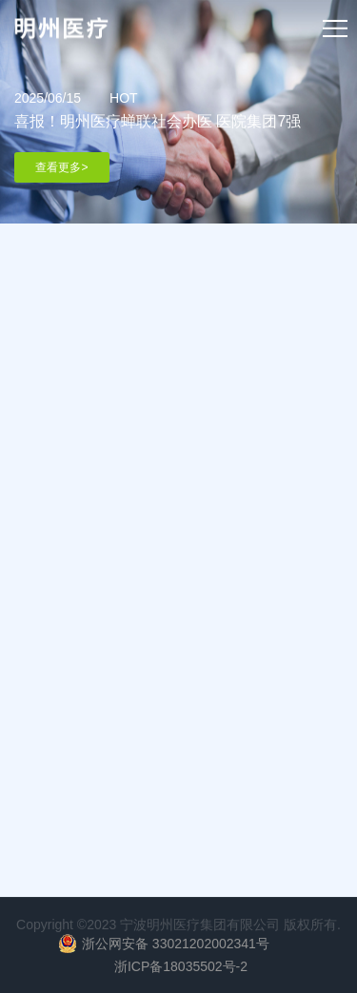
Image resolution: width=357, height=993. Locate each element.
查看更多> (61, 167)
